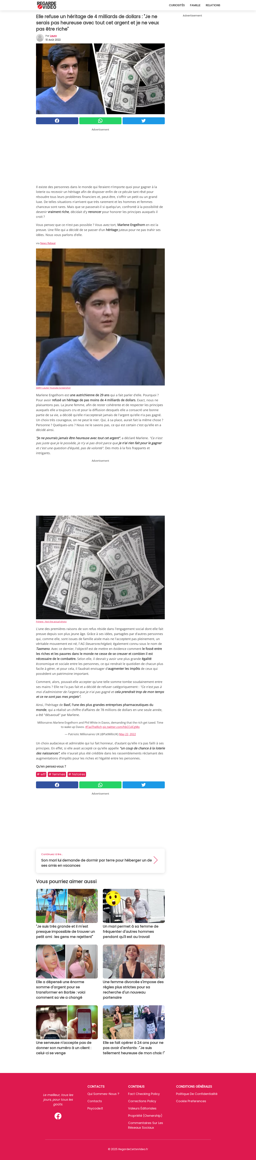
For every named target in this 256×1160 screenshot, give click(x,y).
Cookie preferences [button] (191, 1101)
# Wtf (41, 774)
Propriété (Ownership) (145, 1115)
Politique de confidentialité (196, 1094)
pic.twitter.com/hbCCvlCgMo (121, 727)
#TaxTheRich (93, 727)
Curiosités (177, 5)
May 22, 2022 (127, 734)
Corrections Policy (142, 1101)
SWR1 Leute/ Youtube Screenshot (53, 387)
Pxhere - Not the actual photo (51, 621)
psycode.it (95, 1108)
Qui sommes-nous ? (103, 1094)
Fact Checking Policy (144, 1094)
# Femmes (57, 774)
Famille (195, 5)
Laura (53, 36)
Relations (213, 5)
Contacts (94, 1101)
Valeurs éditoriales (142, 1108)
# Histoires (76, 774)
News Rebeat (48, 243)
